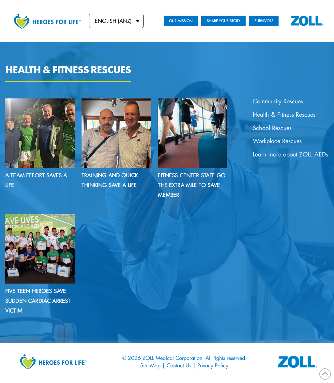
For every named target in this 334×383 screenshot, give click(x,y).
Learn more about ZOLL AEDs (290, 154)
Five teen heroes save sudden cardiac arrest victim (37, 300)
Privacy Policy (212, 365)
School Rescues (272, 128)
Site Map (150, 365)
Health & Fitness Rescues (284, 114)
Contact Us (179, 365)
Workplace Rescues (277, 141)
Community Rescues (278, 101)
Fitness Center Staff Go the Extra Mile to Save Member (191, 185)
